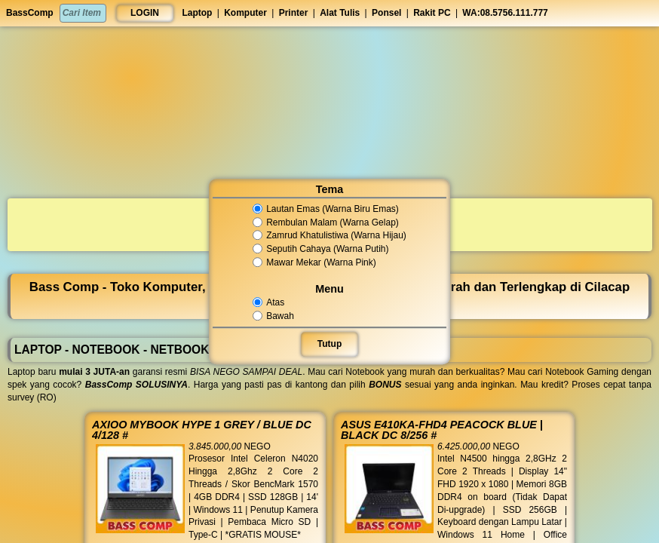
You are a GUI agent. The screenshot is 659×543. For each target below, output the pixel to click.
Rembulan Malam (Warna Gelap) (326, 222)
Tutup (329, 344)
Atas (270, 302)
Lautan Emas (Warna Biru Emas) (326, 209)
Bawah (275, 316)
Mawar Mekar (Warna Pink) (315, 262)
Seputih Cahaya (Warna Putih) (321, 249)
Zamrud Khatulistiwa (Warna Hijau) (329, 236)
